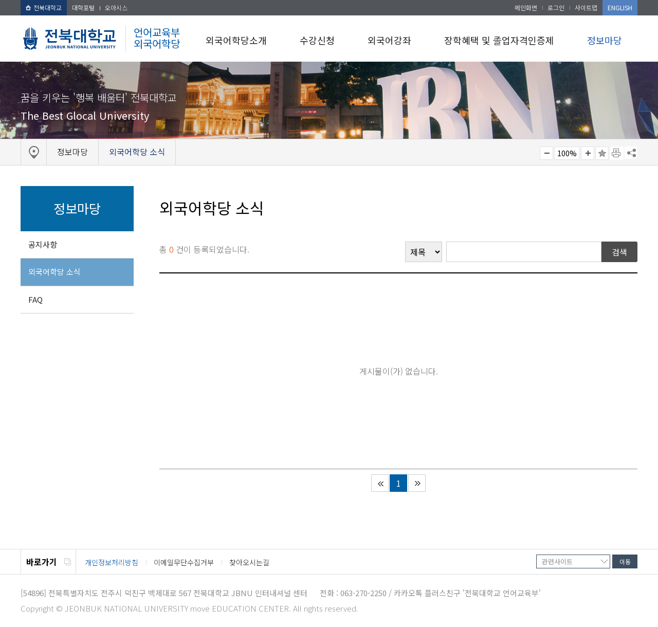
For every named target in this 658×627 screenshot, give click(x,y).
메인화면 (526, 7)
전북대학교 (44, 7)
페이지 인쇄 (617, 153)
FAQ (35, 299)
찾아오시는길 (249, 562)
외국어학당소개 (236, 40)
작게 (546, 153)
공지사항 (42, 244)
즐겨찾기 (602, 153)
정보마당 (604, 40)
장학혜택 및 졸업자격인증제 (499, 40)
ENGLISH (620, 7)
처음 (380, 483)
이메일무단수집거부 (184, 562)
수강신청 (317, 40)
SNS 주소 (631, 152)
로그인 (555, 7)
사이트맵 (586, 7)
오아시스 (116, 7)
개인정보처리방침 (111, 562)
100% (567, 153)
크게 (587, 153)
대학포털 (83, 7)
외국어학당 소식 (54, 271)
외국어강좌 (389, 40)
